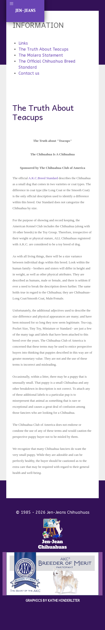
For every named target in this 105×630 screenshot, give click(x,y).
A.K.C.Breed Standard (43, 178)
